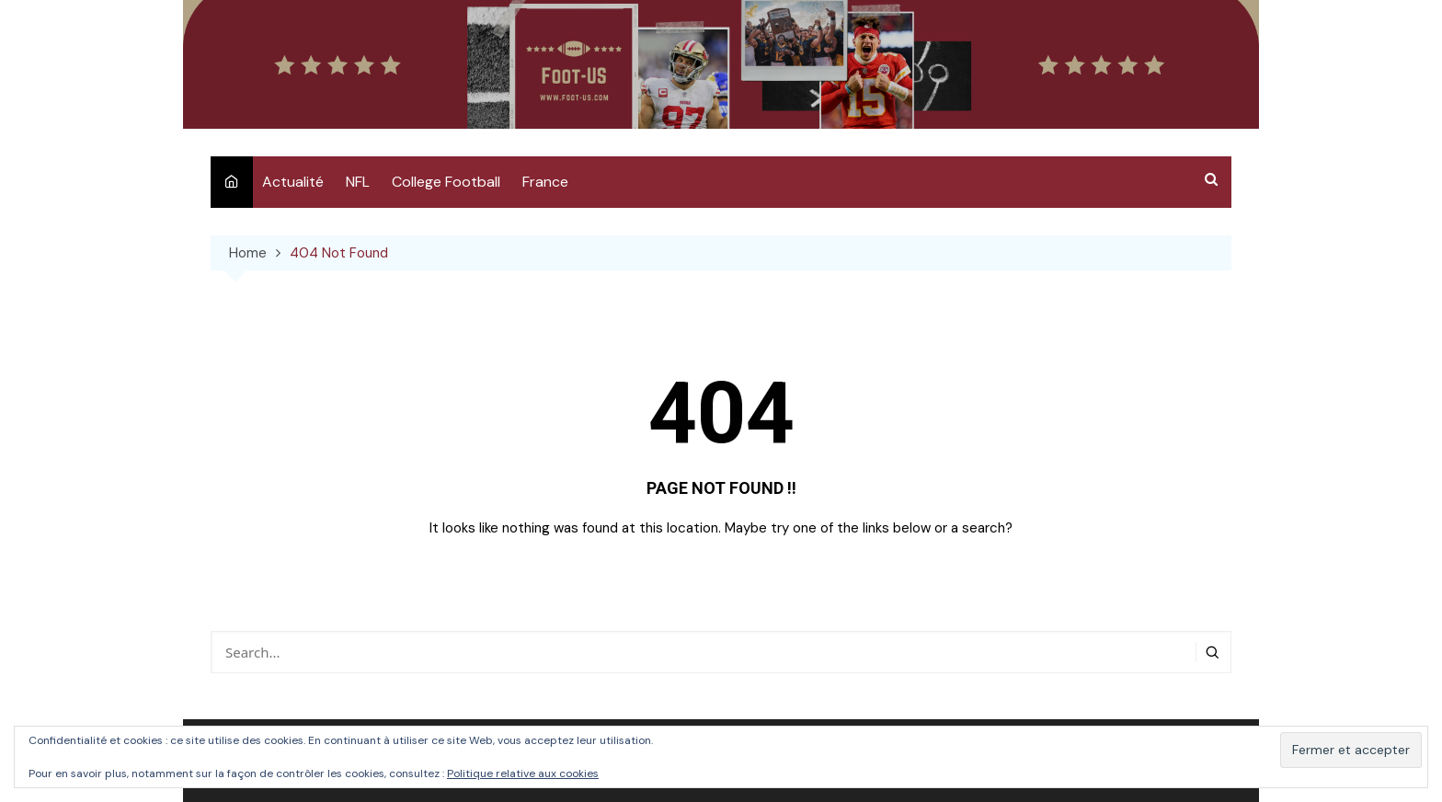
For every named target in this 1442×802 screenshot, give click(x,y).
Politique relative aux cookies (523, 773)
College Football (446, 181)
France (545, 181)
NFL (358, 181)
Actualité (293, 181)
